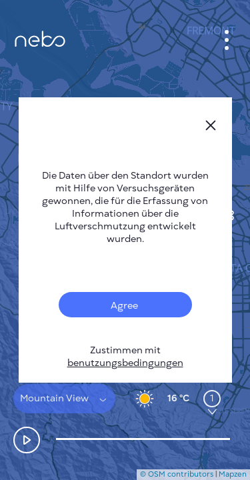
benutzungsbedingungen (125, 363)
